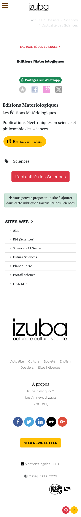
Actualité (17, 361)
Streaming (41, 404)
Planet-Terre (20, 265)
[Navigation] (39, 7)
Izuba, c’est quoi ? (40, 391)
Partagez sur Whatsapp (40, 80)
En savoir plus (25, 141)
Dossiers (52, 20)
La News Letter (40, 443)
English (65, 361)
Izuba (30, 476)
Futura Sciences (23, 257)
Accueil (36, 20)
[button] (3, 5)
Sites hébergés (49, 367)
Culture (34, 361)
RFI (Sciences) (22, 239)
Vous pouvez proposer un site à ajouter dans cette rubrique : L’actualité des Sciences (40, 200)
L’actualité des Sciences (60, 25)
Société (49, 361)
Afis (14, 230)
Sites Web (19, 221)
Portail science (22, 274)
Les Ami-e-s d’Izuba (40, 397)
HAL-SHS (18, 283)
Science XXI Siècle (25, 248)
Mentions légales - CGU (40, 464)
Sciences (71, 20)
